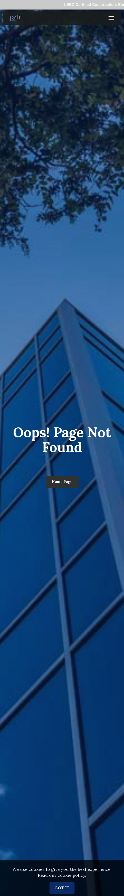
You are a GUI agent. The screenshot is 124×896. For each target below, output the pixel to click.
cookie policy (71, 875)
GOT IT (62, 888)
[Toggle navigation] (111, 18)
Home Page (62, 481)
